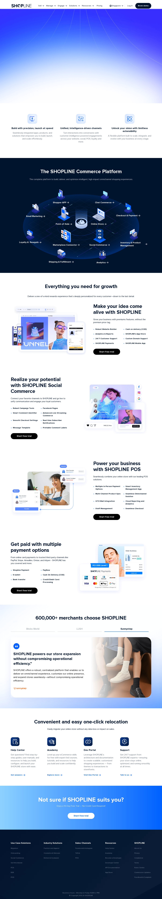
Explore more (53, 775)
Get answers (16, 775)
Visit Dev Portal (91, 775)
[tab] (33, 629)
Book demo (143, 6)
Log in (130, 6)
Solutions (73, 6)
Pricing (99, 6)
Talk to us (124, 775)
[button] (41, 6)
